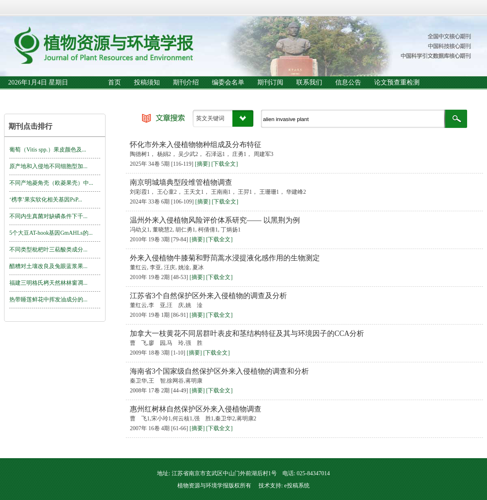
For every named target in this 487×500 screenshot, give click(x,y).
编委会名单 (228, 82)
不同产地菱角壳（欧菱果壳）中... (51, 183)
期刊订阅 (270, 82)
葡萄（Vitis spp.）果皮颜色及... (47, 150)
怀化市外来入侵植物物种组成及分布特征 (195, 145)
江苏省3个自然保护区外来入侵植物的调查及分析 (208, 296)
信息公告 (348, 82)
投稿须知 (147, 82)
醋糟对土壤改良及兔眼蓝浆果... (48, 266)
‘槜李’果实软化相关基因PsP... (45, 200)
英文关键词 (210, 118)
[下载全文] (224, 164)
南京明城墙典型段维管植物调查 (181, 182)
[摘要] (202, 164)
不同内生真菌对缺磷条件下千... (48, 216)
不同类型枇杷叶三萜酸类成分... (48, 250)
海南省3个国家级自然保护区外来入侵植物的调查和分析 (219, 371)
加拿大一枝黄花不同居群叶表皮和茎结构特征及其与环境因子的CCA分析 (247, 333)
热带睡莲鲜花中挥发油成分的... (48, 300)
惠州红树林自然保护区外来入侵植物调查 (195, 409)
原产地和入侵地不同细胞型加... (48, 166)
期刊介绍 (186, 82)
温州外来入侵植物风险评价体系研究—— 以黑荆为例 (215, 220)
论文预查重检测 (397, 82)
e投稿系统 (296, 486)
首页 (114, 82)
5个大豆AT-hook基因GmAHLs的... (51, 233)
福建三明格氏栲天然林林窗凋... (48, 283)
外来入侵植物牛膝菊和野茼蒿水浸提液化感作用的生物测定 (225, 258)
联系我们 (309, 82)
